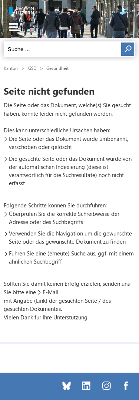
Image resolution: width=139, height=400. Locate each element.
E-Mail (51, 292)
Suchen (127, 49)
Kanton (11, 68)
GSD (32, 68)
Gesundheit (57, 68)
